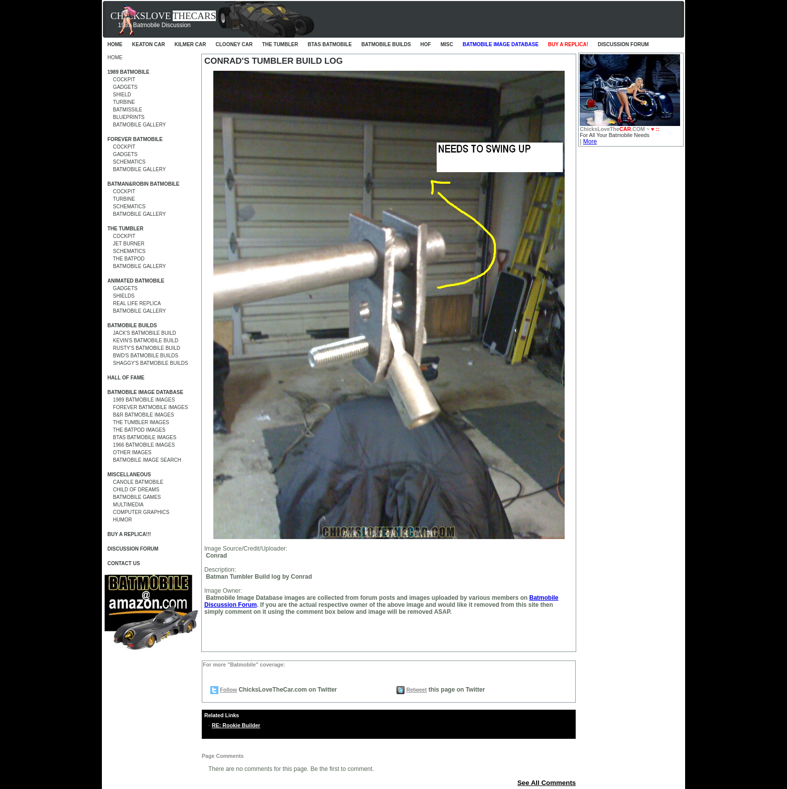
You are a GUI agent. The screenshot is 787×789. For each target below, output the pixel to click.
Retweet (416, 690)
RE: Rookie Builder (236, 725)
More (590, 141)
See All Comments (546, 782)
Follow (228, 690)
